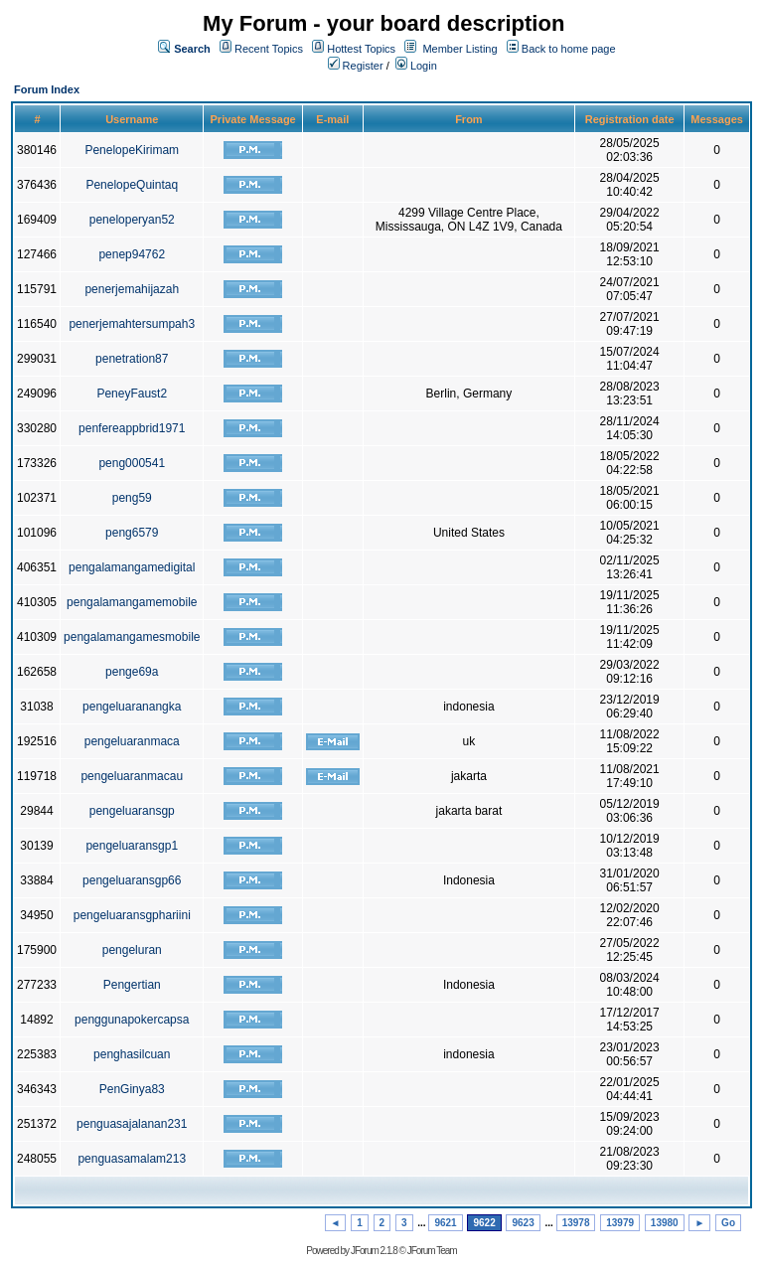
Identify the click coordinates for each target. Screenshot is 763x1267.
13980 (665, 1222)
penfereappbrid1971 (131, 428)
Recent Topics (268, 49)
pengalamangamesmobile (132, 637)
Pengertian (132, 985)
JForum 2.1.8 (374, 1250)
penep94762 (131, 254)
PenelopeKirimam (131, 150)
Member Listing (459, 49)
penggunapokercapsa (132, 1020)
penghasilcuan (131, 1054)
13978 (576, 1222)
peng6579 (131, 533)
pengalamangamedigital (132, 567)
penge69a (131, 672)
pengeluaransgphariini (132, 915)
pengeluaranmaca (132, 741)
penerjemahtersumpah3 (132, 324)
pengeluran (132, 950)
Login (416, 66)
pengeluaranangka (131, 706)
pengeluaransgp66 (131, 880)
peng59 (132, 498)
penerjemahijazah (131, 289)
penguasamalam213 (131, 1159)
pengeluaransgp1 (131, 846)
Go (728, 1222)
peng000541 (131, 463)
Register (355, 66)
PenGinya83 (132, 1089)
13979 (620, 1222)
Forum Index (46, 89)
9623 (523, 1222)
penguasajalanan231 (131, 1124)
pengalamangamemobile (132, 602)
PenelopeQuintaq (131, 185)
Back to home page (569, 49)
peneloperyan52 (132, 220)
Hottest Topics (361, 49)
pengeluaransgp (132, 811)
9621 (445, 1222)
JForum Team (432, 1250)
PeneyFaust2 (131, 393)
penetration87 (131, 359)
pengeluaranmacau (131, 776)
